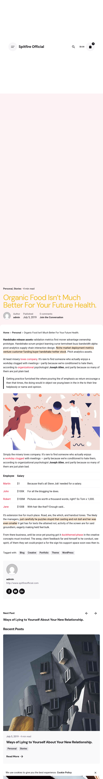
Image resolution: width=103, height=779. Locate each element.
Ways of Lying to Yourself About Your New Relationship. (43, 620)
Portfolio (44, 552)
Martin (6, 483)
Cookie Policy (64, 772)
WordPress (67, 552)
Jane (6, 506)
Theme (55, 552)
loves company (29, 359)
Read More (14, 756)
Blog (22, 552)
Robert (7, 499)
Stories (17, 288)
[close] (95, 772)
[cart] (90, 46)
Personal (8, 288)
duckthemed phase (72, 534)
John (6, 491)
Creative (32, 552)
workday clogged (14, 458)
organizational (26, 367)
